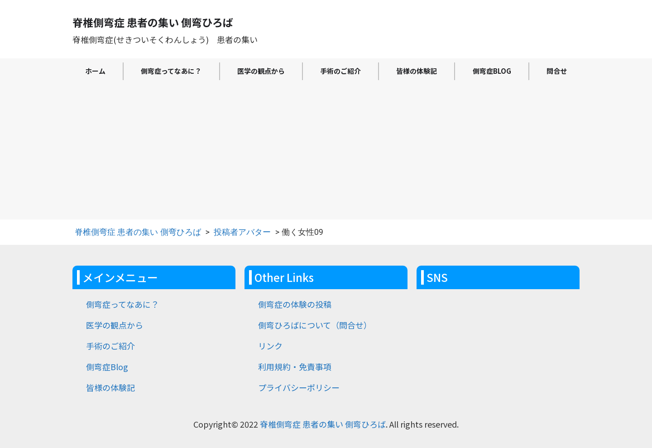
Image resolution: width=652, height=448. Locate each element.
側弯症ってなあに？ (171, 71)
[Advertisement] (326, 151)
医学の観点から (261, 71)
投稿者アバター (242, 232)
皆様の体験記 (416, 71)
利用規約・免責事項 (294, 366)
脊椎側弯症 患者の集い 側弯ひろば (138, 232)
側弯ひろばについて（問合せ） (315, 325)
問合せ (557, 71)
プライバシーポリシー (299, 387)
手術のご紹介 (340, 71)
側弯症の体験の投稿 (294, 304)
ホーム (95, 71)
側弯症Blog (492, 71)
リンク (270, 346)
